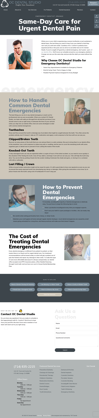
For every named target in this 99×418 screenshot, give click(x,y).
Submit (65, 350)
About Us (18, 10)
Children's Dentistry (46, 378)
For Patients (48, 10)
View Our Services (49, 294)
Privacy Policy (47, 415)
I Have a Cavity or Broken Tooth (77, 284)
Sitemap (39, 415)
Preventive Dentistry (46, 370)
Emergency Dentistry (68, 392)
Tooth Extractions (45, 392)
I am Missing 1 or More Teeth (50, 284)
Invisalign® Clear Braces (69, 383)
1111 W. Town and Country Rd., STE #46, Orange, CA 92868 (69, 5)
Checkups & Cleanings (47, 372)
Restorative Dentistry (47, 381)
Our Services (32, 10)
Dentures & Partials (67, 370)
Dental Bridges (44, 386)
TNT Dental (73, 415)
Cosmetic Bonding (67, 381)
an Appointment (93, 3)
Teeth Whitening (66, 389)
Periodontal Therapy (46, 375)
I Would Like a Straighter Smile (22, 289)
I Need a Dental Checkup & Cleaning (22, 284)
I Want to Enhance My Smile (49, 289)
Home (6, 10)
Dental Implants (66, 372)
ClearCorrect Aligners (68, 386)
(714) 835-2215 (76, 2)
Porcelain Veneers (67, 378)
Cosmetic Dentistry (67, 375)
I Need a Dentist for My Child (77, 289)
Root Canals (44, 389)
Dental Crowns (44, 383)
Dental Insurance (64, 10)
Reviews (80, 10)
